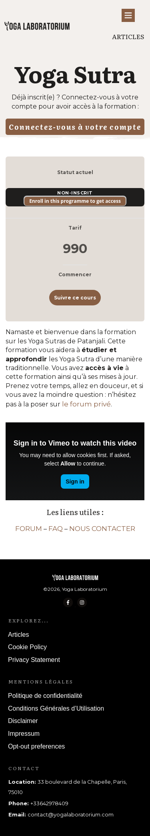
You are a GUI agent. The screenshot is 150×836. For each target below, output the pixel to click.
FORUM (28, 529)
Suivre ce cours (75, 298)
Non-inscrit (75, 193)
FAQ (55, 529)
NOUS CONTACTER (102, 529)
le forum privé (86, 404)
